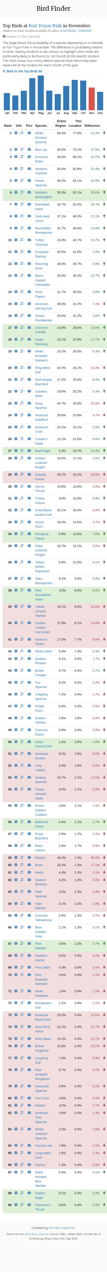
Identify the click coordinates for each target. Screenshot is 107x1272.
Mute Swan (43, 1039)
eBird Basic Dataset (37, 1234)
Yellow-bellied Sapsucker (42, 567)
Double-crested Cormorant (42, 627)
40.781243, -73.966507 (77, 30)
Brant (39, 865)
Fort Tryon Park (45, 25)
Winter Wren (43, 651)
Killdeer (40, 1105)
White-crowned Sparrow (41, 1134)
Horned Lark (43, 1145)
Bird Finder (53, 8)
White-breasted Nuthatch (41, 356)
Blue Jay (41, 149)
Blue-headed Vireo (40, 932)
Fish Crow (42, 1098)
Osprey (40, 1165)
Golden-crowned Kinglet (41, 463)
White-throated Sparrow (41, 137)
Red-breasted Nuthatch (41, 979)
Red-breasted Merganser (42, 1074)
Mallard (40, 858)
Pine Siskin (43, 967)
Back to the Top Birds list (22, 71)
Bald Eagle (42, 451)
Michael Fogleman (62, 1228)
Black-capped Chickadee (42, 280)
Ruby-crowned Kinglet (41, 550)
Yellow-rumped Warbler (40, 611)
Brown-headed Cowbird (41, 810)
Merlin (39, 872)
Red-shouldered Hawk (43, 595)
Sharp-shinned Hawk (40, 794)
